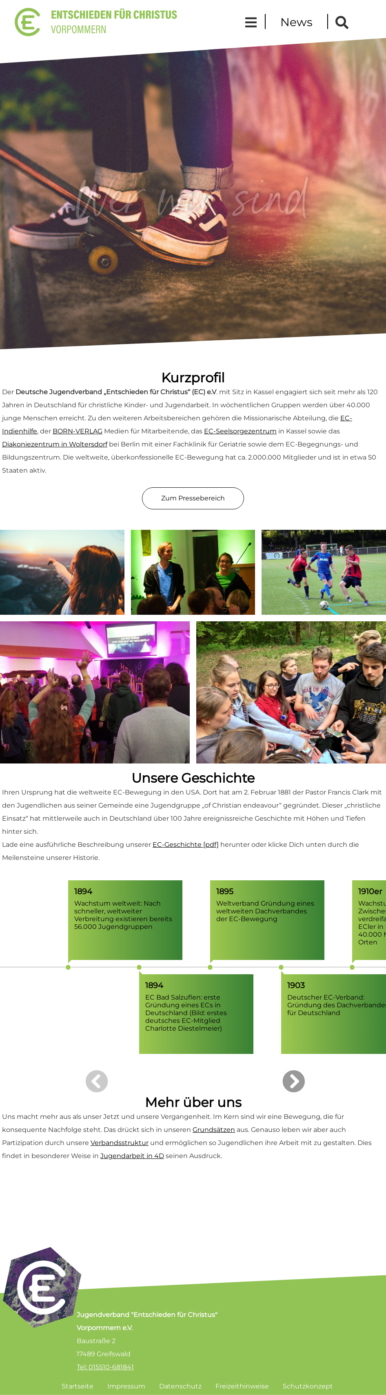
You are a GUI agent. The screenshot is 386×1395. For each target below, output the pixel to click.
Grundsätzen (214, 1130)
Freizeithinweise (242, 1386)
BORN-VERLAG (77, 431)
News (296, 22)
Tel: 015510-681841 (105, 1367)
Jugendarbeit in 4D (132, 1156)
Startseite (77, 1386)
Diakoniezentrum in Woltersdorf (54, 444)
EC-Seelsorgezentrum (240, 431)
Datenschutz (180, 1386)
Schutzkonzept (308, 1386)
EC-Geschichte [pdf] (186, 844)
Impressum (126, 1386)
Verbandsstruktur (120, 1143)
